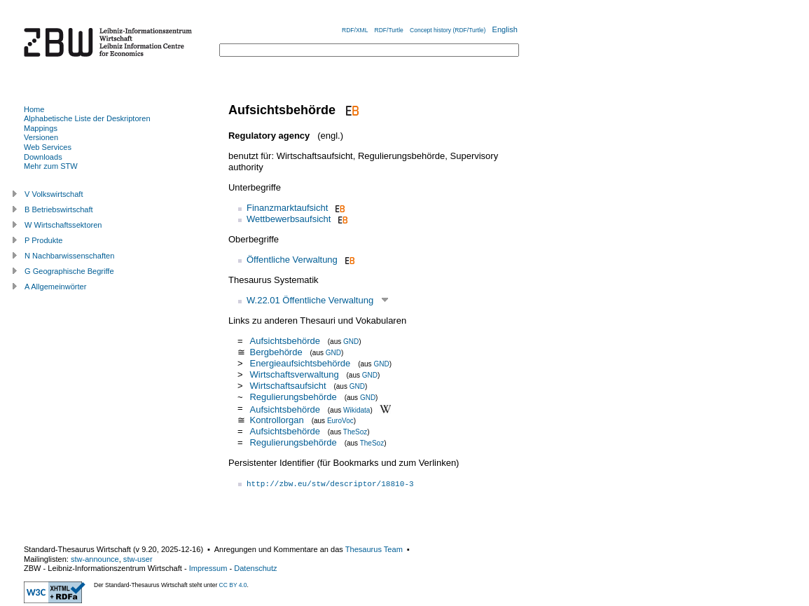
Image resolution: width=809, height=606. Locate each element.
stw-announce (95, 559)
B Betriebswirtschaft (59, 209)
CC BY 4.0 (233, 584)
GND (351, 341)
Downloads (43, 157)
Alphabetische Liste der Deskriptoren (87, 118)
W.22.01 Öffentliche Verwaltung (310, 300)
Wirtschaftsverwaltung (293, 374)
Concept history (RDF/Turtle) (447, 30)
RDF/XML (355, 30)
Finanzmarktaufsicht (287, 207)
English (505, 29)
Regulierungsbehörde (292, 397)
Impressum (208, 568)
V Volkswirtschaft (54, 194)
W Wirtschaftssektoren (63, 225)
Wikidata (356, 409)
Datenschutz (255, 568)
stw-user (138, 559)
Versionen (41, 137)
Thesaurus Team (374, 549)
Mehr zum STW (51, 166)
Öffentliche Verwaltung (292, 259)
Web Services (47, 147)
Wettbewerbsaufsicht (289, 219)
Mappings (40, 128)
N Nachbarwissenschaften (69, 256)
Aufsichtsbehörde (284, 341)
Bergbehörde (275, 352)
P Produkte (43, 240)
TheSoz (355, 432)
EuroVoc (340, 421)
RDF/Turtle (389, 30)
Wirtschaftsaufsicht (287, 385)
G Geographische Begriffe (69, 271)
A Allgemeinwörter (55, 286)
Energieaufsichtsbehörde (299, 363)
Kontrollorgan (276, 420)
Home (34, 109)
